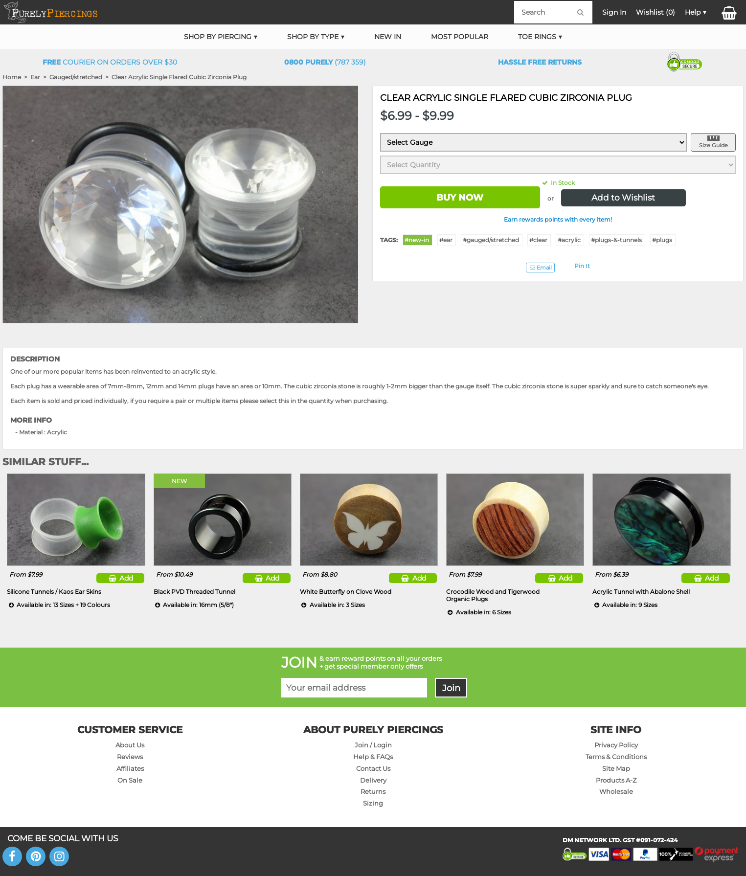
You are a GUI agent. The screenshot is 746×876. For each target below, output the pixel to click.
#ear (445, 240)
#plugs (662, 240)
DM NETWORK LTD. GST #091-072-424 (620, 840)
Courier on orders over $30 (110, 62)
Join (451, 688)
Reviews (130, 757)
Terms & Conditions (616, 757)
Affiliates (130, 768)
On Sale (129, 780)
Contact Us (373, 768)
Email (540, 267)
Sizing (373, 803)
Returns (373, 791)
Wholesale (616, 791)
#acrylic (569, 240)
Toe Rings (537, 36)
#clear (538, 240)
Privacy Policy (616, 745)
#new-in (417, 240)
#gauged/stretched (491, 240)
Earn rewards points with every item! (558, 219)
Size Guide (713, 145)
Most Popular (459, 36)
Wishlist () (655, 12)
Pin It (582, 266)
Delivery (373, 780)
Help (693, 12)
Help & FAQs (373, 757)
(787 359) (325, 62)
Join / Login (373, 745)
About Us (129, 745)
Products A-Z (616, 780)
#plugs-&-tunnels (616, 240)
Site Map (616, 768)
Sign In (614, 12)
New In (387, 36)
